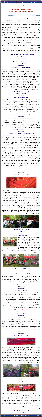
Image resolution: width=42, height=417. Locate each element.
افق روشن (21, 6)
